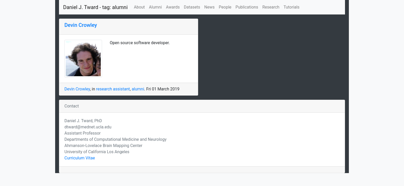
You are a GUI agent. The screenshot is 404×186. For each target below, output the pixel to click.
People (225, 7)
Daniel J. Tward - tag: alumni (95, 7)
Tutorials (291, 7)
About (139, 7)
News (209, 7)
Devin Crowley (80, 25)
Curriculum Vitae (79, 158)
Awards (173, 7)
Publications (246, 7)
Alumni (155, 7)
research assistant (113, 89)
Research (270, 7)
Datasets (192, 7)
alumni (138, 89)
